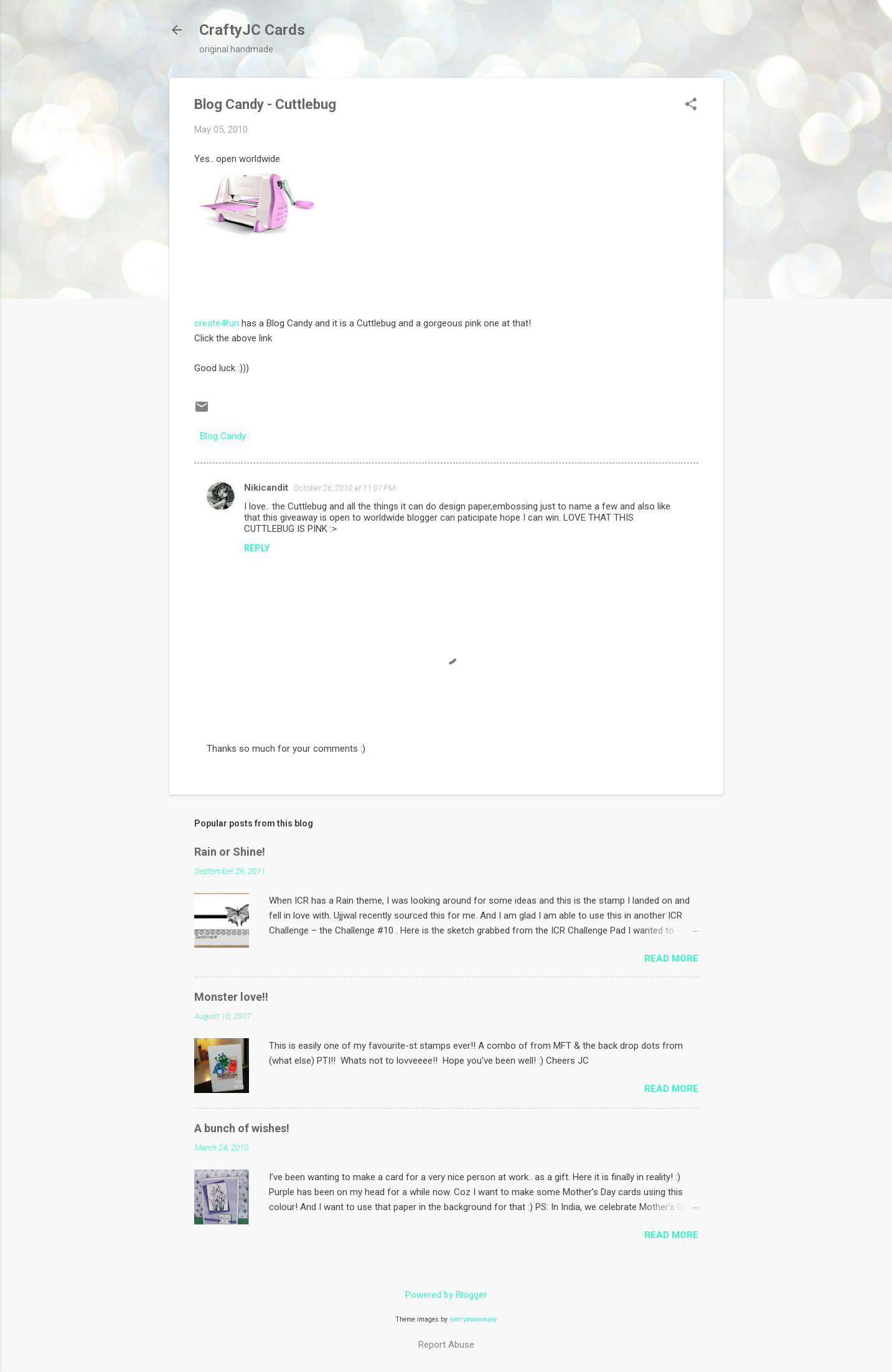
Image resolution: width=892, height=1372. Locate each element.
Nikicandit (266, 487)
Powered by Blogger (446, 1294)
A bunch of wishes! (241, 1128)
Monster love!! (231, 996)
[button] (690, 105)
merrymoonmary (473, 1319)
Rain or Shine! (229, 851)
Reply (257, 548)
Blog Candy (223, 436)
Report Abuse (446, 1344)
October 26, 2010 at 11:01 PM (344, 488)
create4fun (216, 323)
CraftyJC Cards (252, 30)
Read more (671, 958)
